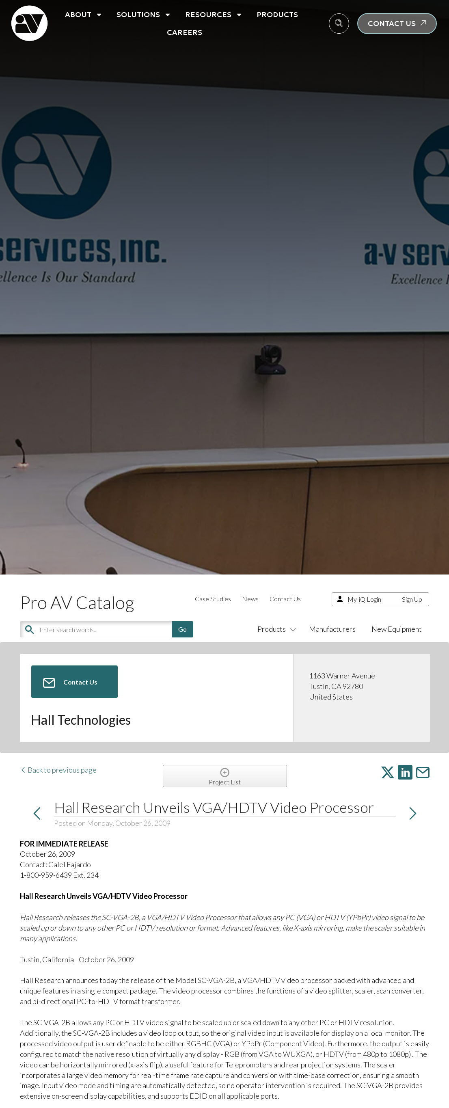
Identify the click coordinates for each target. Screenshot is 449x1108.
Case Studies (213, 599)
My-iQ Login (364, 599)
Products (277, 14)
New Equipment (396, 628)
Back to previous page (58, 769)
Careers (184, 32)
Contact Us (285, 599)
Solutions (144, 14)
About (84, 14)
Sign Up (412, 599)
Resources (214, 14)
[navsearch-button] (339, 23)
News (250, 599)
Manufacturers (332, 628)
